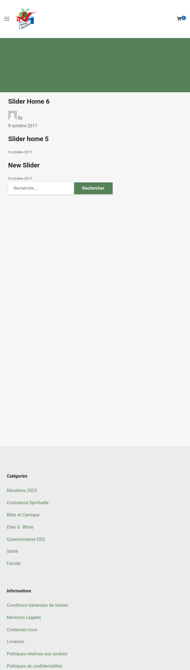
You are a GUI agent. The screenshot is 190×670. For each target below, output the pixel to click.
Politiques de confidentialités (34, 666)
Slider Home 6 (29, 101)
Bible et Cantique (23, 514)
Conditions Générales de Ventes (37, 605)
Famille (14, 563)
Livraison (15, 641)
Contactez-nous (22, 629)
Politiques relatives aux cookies (37, 653)
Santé (12, 551)
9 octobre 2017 (22, 125)
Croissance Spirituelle (28, 502)
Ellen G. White (20, 527)
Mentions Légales (24, 617)
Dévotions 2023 (22, 490)
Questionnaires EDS (26, 539)
